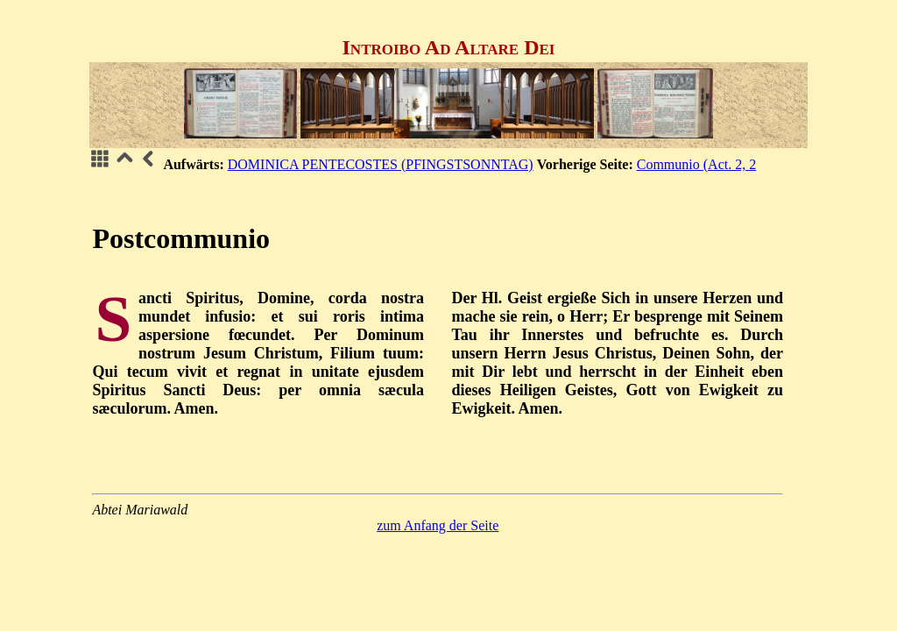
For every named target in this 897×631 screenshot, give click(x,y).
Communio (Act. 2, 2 (696, 164)
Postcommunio (181, 238)
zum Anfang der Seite (437, 525)
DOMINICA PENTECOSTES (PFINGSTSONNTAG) (380, 164)
